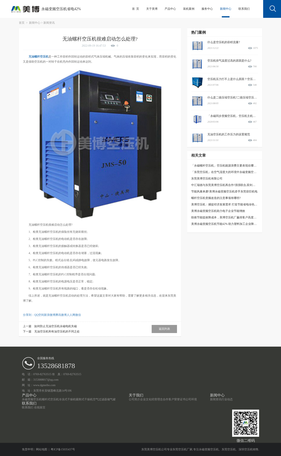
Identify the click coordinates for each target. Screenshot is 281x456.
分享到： (28, 314)
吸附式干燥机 (84, 399)
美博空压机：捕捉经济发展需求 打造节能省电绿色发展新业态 (230, 204)
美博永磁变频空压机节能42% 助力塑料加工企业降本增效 (226, 223)
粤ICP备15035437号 (63, 449)
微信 (78, 314)
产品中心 (170, 8)
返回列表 (164, 328)
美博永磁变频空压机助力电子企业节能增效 (218, 211)
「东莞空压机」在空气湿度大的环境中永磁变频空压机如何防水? (231, 172)
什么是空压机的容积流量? (223, 42)
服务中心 (207, 8)
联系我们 (244, 8)
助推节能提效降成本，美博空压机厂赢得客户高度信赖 (225, 217)
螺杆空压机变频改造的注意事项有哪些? (216, 198)
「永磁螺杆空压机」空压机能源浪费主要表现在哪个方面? (227, 165)
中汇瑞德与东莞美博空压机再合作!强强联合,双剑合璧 (224, 185)
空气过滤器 (100, 399)
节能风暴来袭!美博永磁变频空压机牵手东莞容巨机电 (224, 191)
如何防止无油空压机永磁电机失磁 (55, 326)
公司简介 (134, 399)
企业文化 (145, 399)
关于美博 (152, 8)
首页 (22, 22)
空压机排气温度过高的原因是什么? (229, 60)
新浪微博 (49, 314)
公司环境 (191, 399)
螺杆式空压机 (50, 399)
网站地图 (41, 449)
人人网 (71, 314)
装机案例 (188, 8)
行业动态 (227, 399)
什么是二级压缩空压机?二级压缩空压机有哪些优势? (239, 97)
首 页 (135, 8)
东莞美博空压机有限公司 (206, 178)
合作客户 (168, 399)
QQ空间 (39, 314)
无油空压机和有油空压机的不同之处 (57, 331)
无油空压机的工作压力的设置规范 (228, 134)
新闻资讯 (49, 22)
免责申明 (27, 449)
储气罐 (111, 399)
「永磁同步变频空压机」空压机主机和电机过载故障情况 (242, 115)
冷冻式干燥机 (67, 399)
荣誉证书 (180, 399)
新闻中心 (225, 8)
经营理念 (157, 399)
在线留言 (39, 407)
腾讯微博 (61, 314)
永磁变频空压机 (32, 399)
